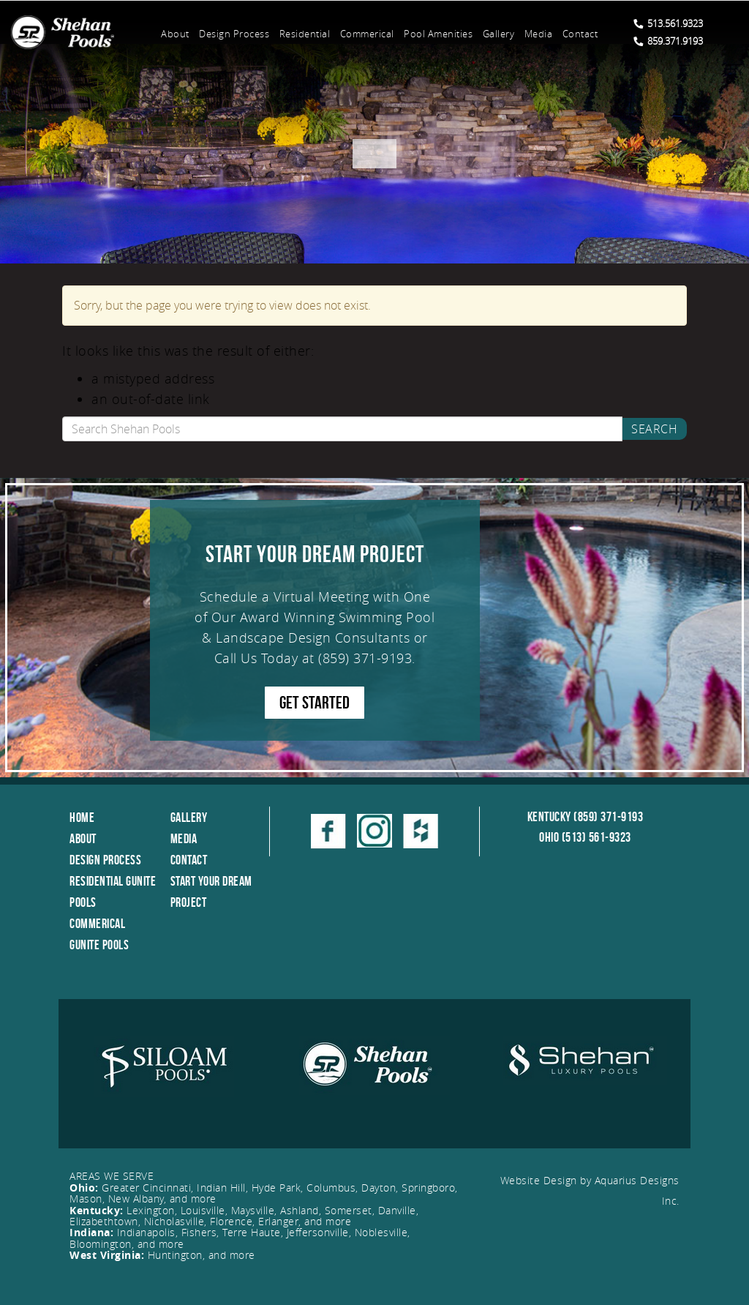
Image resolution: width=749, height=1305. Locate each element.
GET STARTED (314, 702)
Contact (580, 33)
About (175, 33)
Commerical (367, 33)
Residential (305, 33)
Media (538, 33)
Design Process (234, 33)
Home (81, 817)
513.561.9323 (668, 23)
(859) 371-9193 (365, 658)
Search (654, 429)
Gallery (499, 33)
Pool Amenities (438, 33)
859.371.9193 (668, 41)
